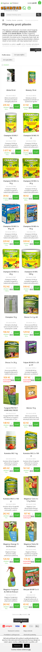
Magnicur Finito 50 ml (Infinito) (31, 545)
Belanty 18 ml (31, 90)
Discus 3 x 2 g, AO (31, 317)
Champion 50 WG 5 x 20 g (11, 273)
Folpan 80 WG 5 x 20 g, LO (31, 363)
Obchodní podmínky (30, 635)
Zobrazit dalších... (21, 620)
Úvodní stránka (3, 20)
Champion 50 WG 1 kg (11, 136)
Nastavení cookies (13, 631)
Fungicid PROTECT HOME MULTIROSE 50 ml (11, 409)
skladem (6, 65)
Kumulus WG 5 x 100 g (11, 500)
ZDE (29, 649)
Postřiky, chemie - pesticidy (14, 20)
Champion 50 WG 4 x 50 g (31, 227)
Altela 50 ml (10, 90)
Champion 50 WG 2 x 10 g (11, 182)
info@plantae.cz (29, 8)
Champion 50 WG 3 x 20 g (31, 182)
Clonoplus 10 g (11, 317)
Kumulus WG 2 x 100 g (31, 454)
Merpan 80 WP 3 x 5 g (31, 590)
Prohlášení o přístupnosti (11, 635)
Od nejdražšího (7, 60)
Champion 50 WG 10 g (31, 136)
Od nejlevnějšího (19, 55)
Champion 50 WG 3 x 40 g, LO (11, 227)
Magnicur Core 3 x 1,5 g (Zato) (31, 500)
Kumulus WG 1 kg (11, 453)
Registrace (6, 3)
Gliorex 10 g (31, 408)
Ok (27, 646)
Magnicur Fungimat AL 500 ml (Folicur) (10, 590)
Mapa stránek (28, 631)
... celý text (37, 50)
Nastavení (17, 646)
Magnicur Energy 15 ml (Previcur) (11, 545)
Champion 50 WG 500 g (31, 273)
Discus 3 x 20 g (11, 362)
